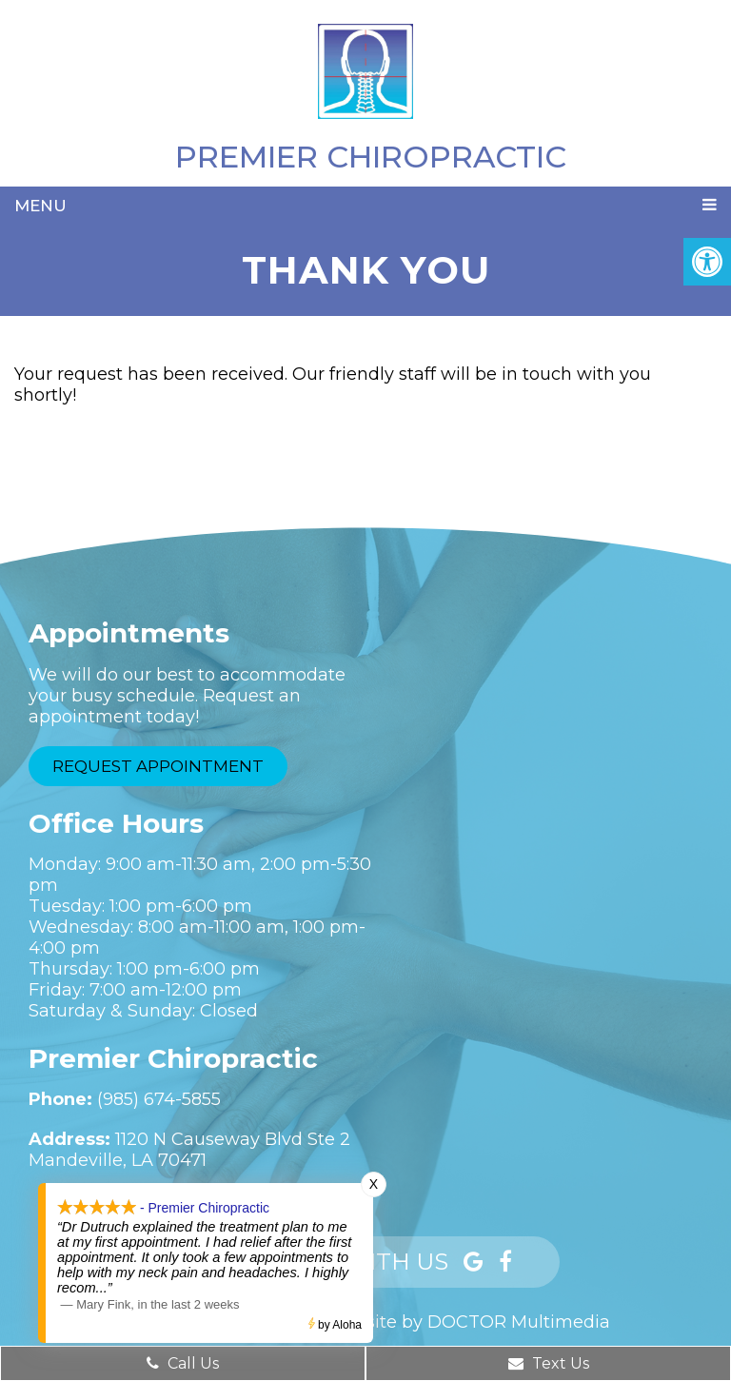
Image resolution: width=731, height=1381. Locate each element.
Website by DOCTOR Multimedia (468, 1322)
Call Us (183, 1363)
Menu (40, 205)
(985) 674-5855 (159, 1099)
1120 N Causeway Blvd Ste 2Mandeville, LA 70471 (189, 1150)
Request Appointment (158, 766)
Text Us (548, 1363)
